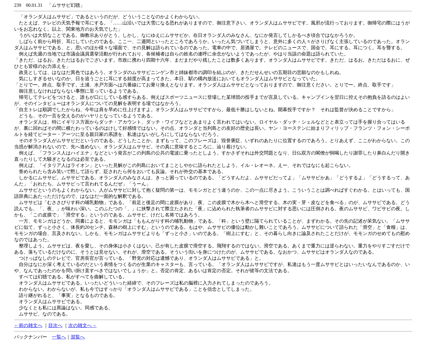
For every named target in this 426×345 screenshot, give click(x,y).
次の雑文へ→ (82, 325)
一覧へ (59, 336)
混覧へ (78, 336)
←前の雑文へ (28, 325)
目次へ (55, 325)
